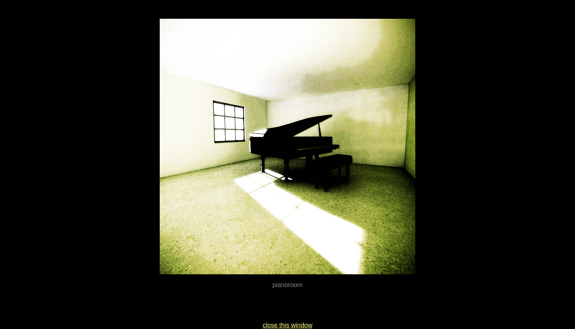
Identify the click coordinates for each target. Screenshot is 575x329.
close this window (288, 325)
